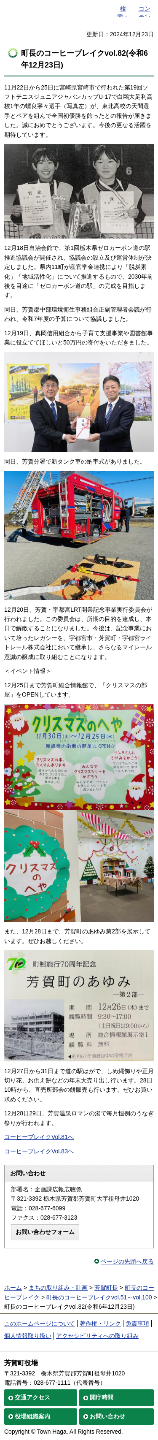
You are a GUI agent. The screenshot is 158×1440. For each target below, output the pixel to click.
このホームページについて (39, 1323)
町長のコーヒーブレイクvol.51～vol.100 (99, 1297)
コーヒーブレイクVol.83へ (39, 1151)
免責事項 (137, 1323)
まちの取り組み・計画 (58, 1287)
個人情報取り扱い (27, 1335)
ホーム (13, 1287)
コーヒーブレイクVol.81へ (39, 1137)
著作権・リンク (100, 1323)
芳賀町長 (106, 1287)
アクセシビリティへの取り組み (97, 1335)
